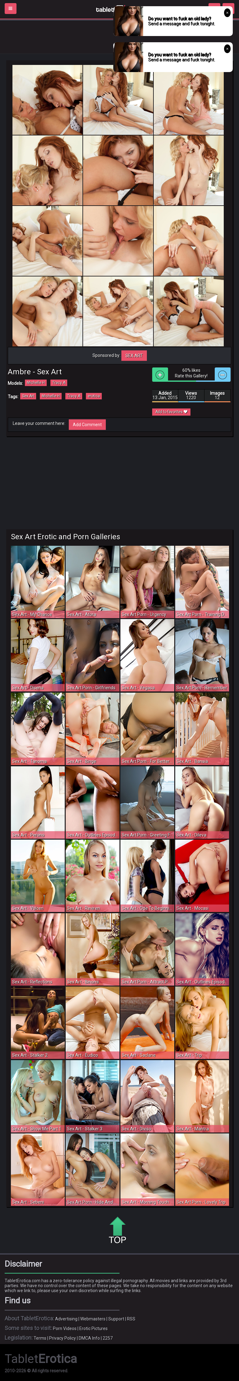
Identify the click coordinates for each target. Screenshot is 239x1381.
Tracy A (58, 383)
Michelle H (36, 383)
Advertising (66, 1318)
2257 (108, 1338)
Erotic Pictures (93, 1328)
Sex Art (134, 355)
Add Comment (87, 424)
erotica (94, 396)
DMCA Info (89, 1338)
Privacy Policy (62, 1338)
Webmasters (92, 1318)
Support (116, 1318)
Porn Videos (65, 1328)
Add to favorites (171, 412)
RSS (131, 1318)
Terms (40, 1338)
